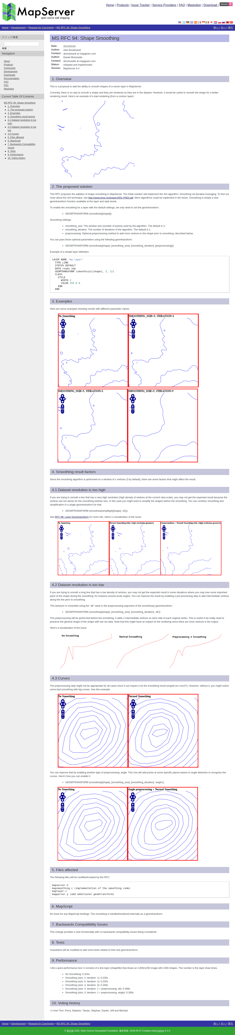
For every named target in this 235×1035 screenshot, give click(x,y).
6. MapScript (14, 140)
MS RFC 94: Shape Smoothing (73, 27)
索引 (230, 27)
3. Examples (14, 113)
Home (110, 5)
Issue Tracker (140, 5)
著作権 (70, 1030)
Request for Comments (41, 27)
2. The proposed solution (20, 109)
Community (10, 68)
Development (18, 27)
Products (123, 5)
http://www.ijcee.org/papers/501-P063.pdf (110, 197)
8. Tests (12, 151)
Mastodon (194, 5)
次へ (223, 27)
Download (211, 5)
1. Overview (14, 106)
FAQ (182, 5)
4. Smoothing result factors (21, 116)
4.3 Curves (13, 134)
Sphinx (160, 1030)
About (7, 61)
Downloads (9, 75)
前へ (215, 27)
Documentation (11, 78)
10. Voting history (16, 158)
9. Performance (15, 154)
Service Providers (164, 5)
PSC (6, 85)
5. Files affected (16, 137)
